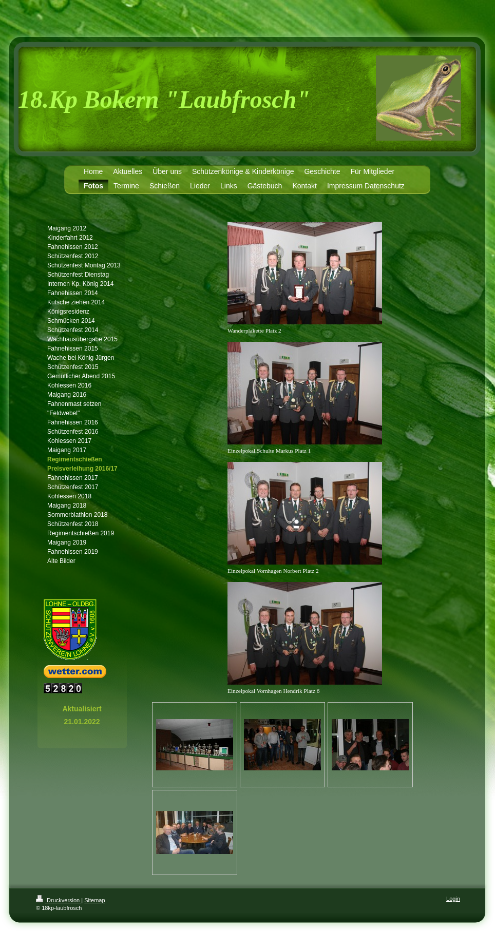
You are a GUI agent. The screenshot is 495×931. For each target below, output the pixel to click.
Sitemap (94, 900)
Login (453, 899)
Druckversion (58, 900)
